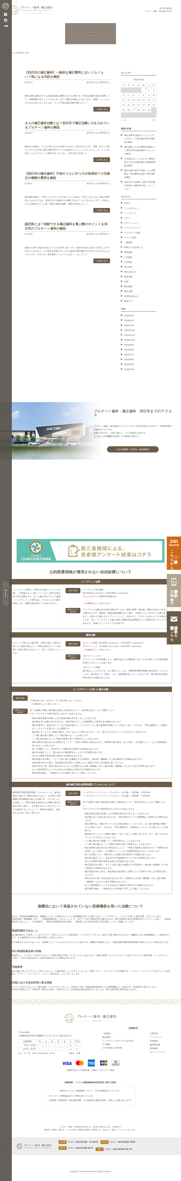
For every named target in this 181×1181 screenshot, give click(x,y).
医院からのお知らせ (133, 247)
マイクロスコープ (132, 228)
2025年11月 (129, 335)
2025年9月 (129, 345)
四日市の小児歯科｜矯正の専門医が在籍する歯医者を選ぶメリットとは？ (139, 185)
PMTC (127, 203)
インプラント (130, 213)
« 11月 (124, 120)
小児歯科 (128, 257)
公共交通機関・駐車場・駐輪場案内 (132, 449)
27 (133, 110)
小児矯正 (128, 262)
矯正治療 (128, 291)
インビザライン (131, 208)
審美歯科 (128, 252)
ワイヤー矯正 (130, 237)
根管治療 (128, 276)
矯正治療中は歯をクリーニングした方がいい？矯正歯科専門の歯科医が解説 (139, 138)
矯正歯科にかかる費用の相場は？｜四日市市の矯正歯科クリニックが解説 (139, 150)
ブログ (127, 218)
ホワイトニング (131, 223)
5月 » (154, 120)
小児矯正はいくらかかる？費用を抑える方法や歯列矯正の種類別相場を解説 (139, 162)
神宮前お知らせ (131, 296)
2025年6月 (129, 359)
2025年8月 (129, 350)
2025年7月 (129, 354)
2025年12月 (129, 330)
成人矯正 (128, 267)
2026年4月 (129, 315)
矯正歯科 (128, 286)
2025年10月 (129, 340)
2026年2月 (129, 320)
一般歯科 (128, 242)
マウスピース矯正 (132, 232)
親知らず (128, 301)
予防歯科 (154, 1041)
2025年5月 (129, 364)
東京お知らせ (130, 272)
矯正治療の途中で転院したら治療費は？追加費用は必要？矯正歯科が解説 (139, 173)
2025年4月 (129, 369)
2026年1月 (129, 325)
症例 (126, 281)
